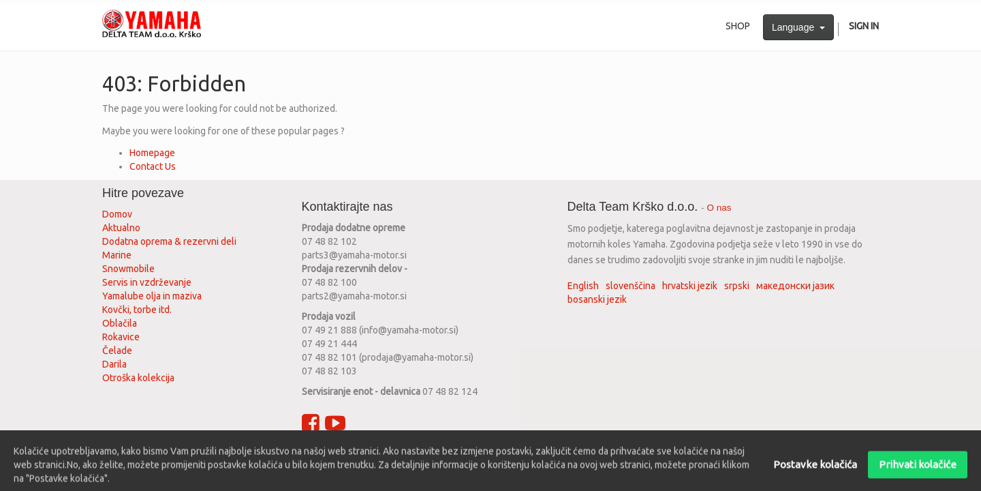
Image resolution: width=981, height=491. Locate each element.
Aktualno (121, 227)
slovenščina (630, 285)
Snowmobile (128, 268)
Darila (114, 364)
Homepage (152, 152)
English (583, 285)
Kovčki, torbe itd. (137, 309)
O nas (719, 208)
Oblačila (119, 323)
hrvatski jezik (689, 285)
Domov (117, 214)
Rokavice (121, 336)
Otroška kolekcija (138, 377)
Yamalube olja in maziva (152, 296)
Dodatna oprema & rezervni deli (169, 241)
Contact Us (152, 166)
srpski (736, 285)
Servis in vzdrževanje (146, 282)
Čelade (117, 350)
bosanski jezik (597, 299)
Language (798, 27)
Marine (116, 255)
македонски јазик (795, 285)
